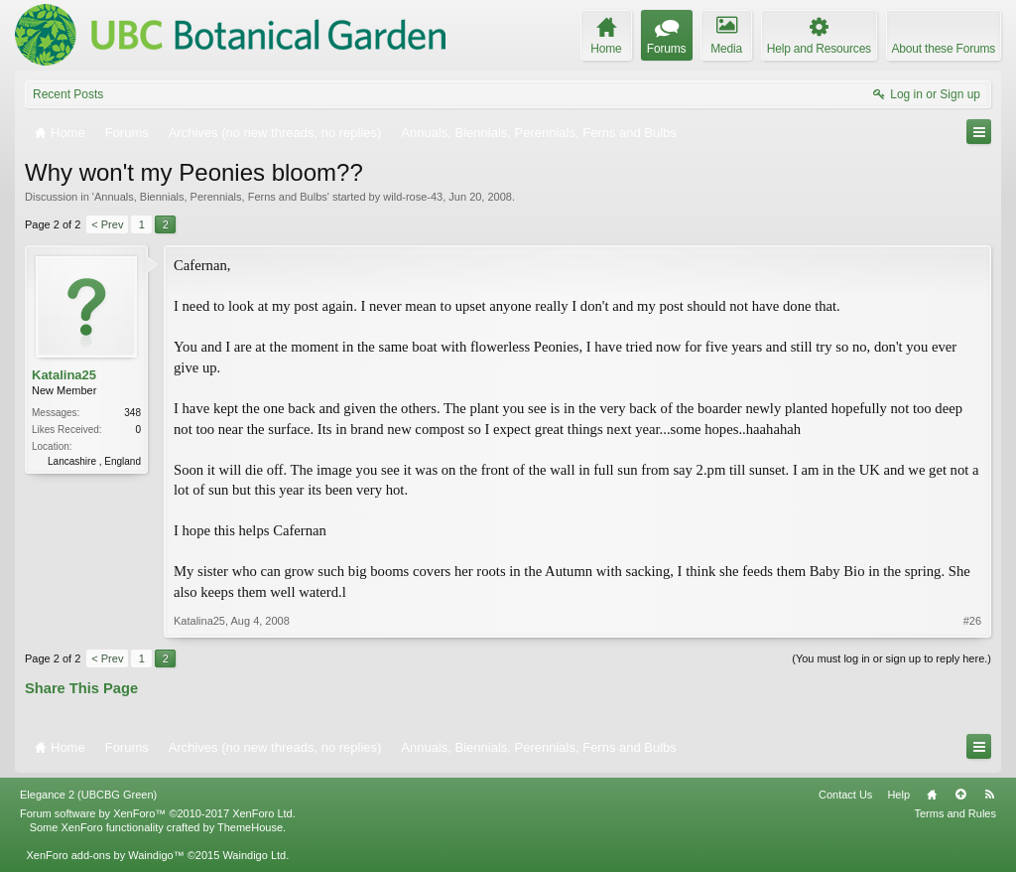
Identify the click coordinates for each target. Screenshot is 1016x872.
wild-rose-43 (413, 197)
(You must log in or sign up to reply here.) (891, 658)
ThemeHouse (250, 827)
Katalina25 (64, 374)
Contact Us (845, 794)
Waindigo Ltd (254, 855)
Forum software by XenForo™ (158, 813)
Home (932, 794)
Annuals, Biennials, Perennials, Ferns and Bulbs (210, 197)
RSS (989, 794)
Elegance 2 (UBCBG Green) (88, 794)
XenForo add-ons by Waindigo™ (105, 855)
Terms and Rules (955, 813)
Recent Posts (68, 94)
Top (960, 794)
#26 (972, 621)
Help (898, 794)
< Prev (107, 224)
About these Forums (943, 49)
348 (132, 412)
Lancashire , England (94, 461)
